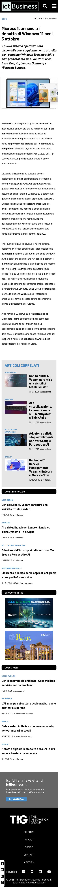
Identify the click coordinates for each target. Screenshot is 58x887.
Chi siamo (29, 831)
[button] (45, 6)
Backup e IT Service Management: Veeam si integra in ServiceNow (40, 467)
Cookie (29, 847)
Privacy (29, 839)
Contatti (29, 854)
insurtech (7, 699)
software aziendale (12, 568)
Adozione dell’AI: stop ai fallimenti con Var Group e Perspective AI (41, 438)
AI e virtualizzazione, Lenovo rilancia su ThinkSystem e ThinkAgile (40, 410)
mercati (5, 721)
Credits (29, 862)
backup (8, 457)
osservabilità (8, 676)
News (4, 19)
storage (9, 399)
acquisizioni (10, 372)
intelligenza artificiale (11, 430)
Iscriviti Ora (16, 799)
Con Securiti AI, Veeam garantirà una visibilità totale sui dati (40, 381)
